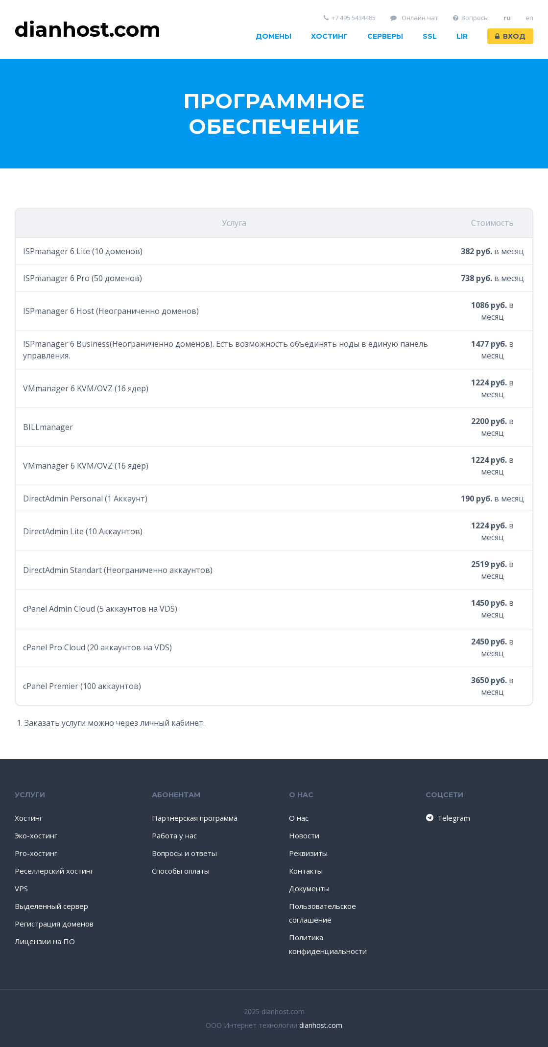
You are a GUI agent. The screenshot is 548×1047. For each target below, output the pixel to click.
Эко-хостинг (36, 835)
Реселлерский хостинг (54, 871)
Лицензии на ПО (45, 941)
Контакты (306, 871)
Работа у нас (174, 835)
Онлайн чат (414, 18)
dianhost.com (320, 1025)
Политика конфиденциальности (328, 944)
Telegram (447, 818)
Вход (510, 36)
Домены (273, 36)
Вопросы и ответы (184, 853)
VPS (21, 888)
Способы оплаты (181, 871)
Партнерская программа (195, 818)
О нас (299, 818)
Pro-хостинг (36, 853)
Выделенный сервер (51, 906)
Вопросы (471, 18)
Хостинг (329, 36)
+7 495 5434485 (350, 18)
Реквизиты (308, 853)
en (529, 18)
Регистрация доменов (54, 923)
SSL (430, 36)
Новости (304, 835)
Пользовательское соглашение (322, 913)
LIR (462, 36)
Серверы (385, 36)
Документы (309, 888)
